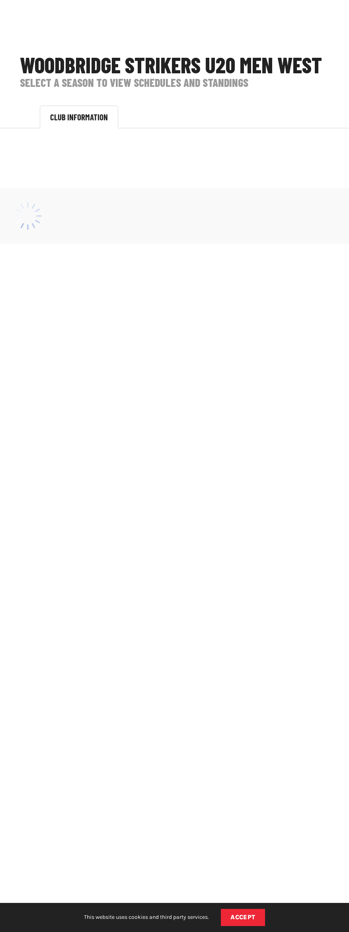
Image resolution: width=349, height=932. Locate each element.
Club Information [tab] (79, 117)
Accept (242, 917)
